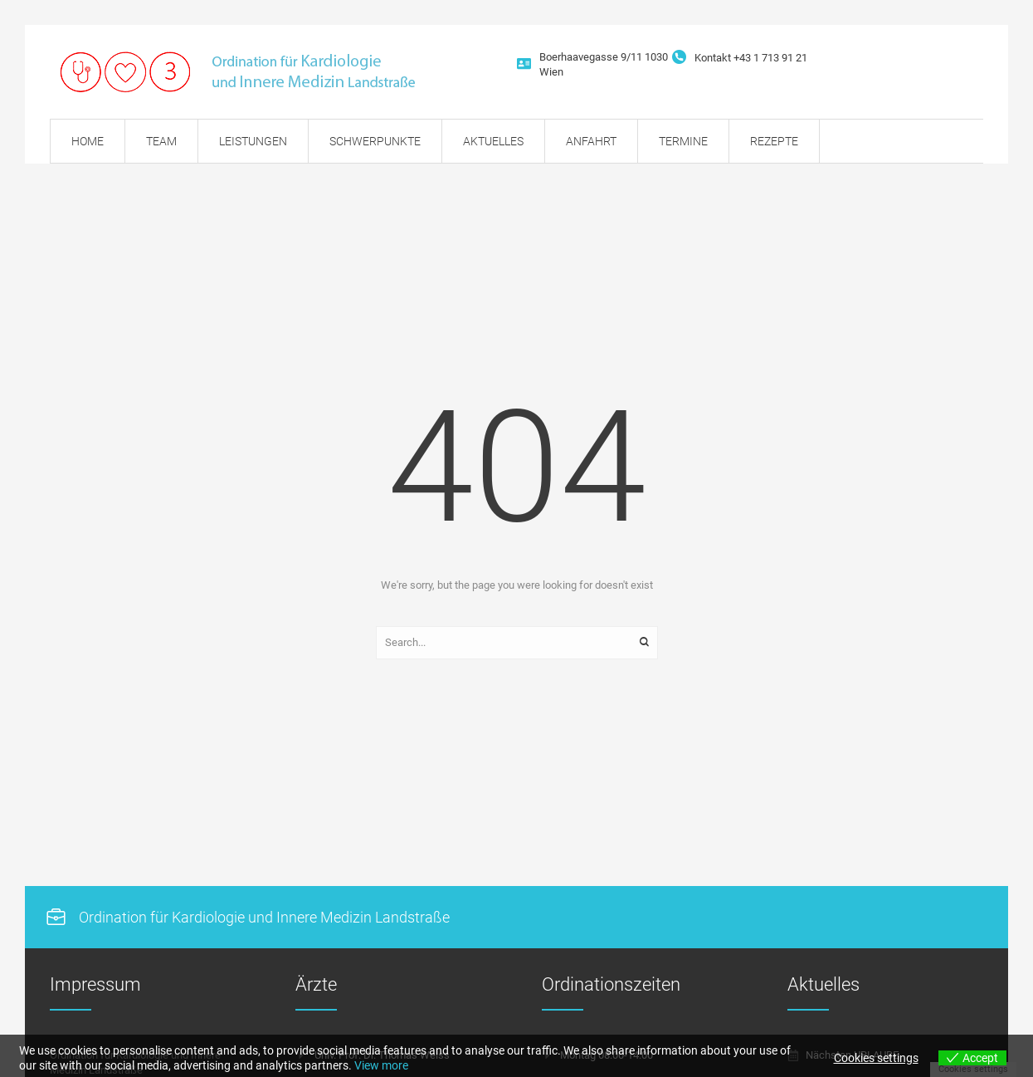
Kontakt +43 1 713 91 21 (750, 57)
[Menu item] (87, 141)
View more (381, 1065)
